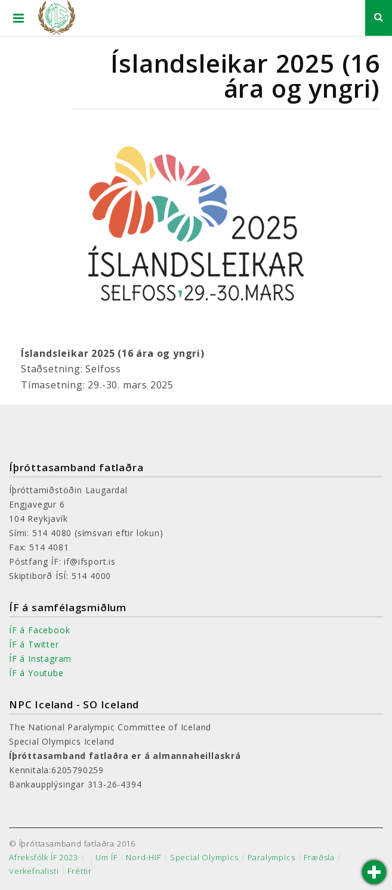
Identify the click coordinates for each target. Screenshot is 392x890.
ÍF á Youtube (36, 673)
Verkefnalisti (33, 871)
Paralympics (271, 857)
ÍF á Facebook (39, 630)
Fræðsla (319, 857)
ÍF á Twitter (34, 644)
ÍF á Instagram (40, 658)
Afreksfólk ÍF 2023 (43, 857)
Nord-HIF (143, 857)
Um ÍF (106, 857)
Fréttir (79, 871)
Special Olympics (204, 857)
